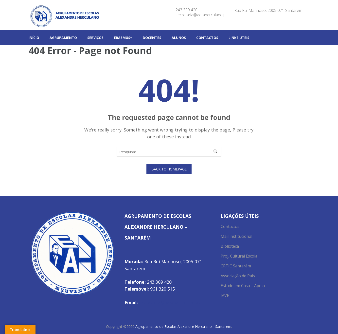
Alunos (179, 37)
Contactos (207, 37)
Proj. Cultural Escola (239, 256)
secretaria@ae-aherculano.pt (201, 14)
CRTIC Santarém (236, 266)
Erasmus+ (123, 37)
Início (34, 37)
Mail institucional (236, 236)
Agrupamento (63, 37)
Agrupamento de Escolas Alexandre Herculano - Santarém (183, 326)
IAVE (225, 295)
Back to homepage (169, 169)
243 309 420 (186, 9)
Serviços (95, 37)
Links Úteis (239, 37)
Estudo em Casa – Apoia (243, 285)
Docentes (152, 37)
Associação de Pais (238, 275)
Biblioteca (230, 246)
